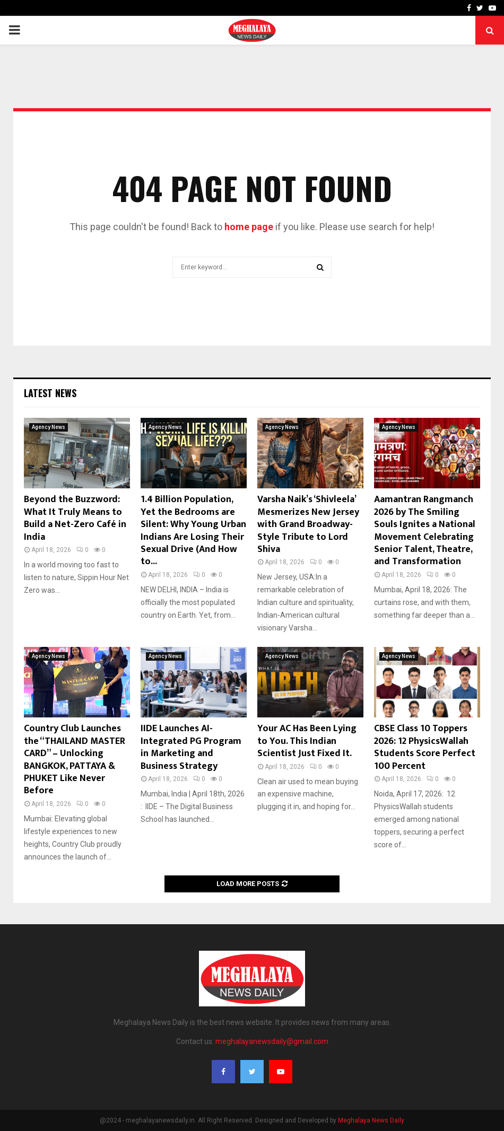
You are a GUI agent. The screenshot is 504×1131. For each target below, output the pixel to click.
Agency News (48, 427)
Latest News (50, 393)
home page (248, 226)
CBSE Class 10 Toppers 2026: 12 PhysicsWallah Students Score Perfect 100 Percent (424, 747)
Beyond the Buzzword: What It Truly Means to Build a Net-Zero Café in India (75, 518)
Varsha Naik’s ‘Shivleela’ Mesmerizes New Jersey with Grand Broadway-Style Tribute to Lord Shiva (308, 524)
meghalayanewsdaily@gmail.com (271, 1041)
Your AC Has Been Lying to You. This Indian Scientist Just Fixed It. (307, 741)
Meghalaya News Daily (371, 1120)
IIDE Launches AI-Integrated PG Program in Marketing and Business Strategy (191, 747)
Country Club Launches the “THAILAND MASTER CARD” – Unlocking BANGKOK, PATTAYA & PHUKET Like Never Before (74, 760)
